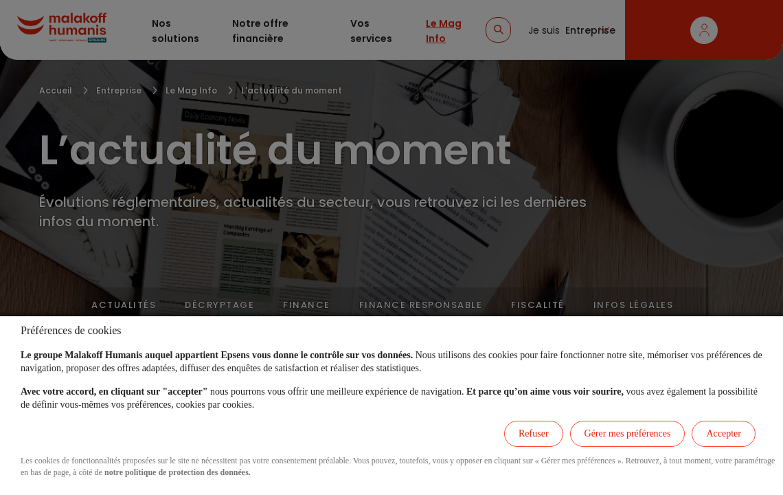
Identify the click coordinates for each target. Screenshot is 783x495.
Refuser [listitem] (534, 433)
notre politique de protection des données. (177, 472)
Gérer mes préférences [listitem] (628, 433)
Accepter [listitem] (723, 433)
